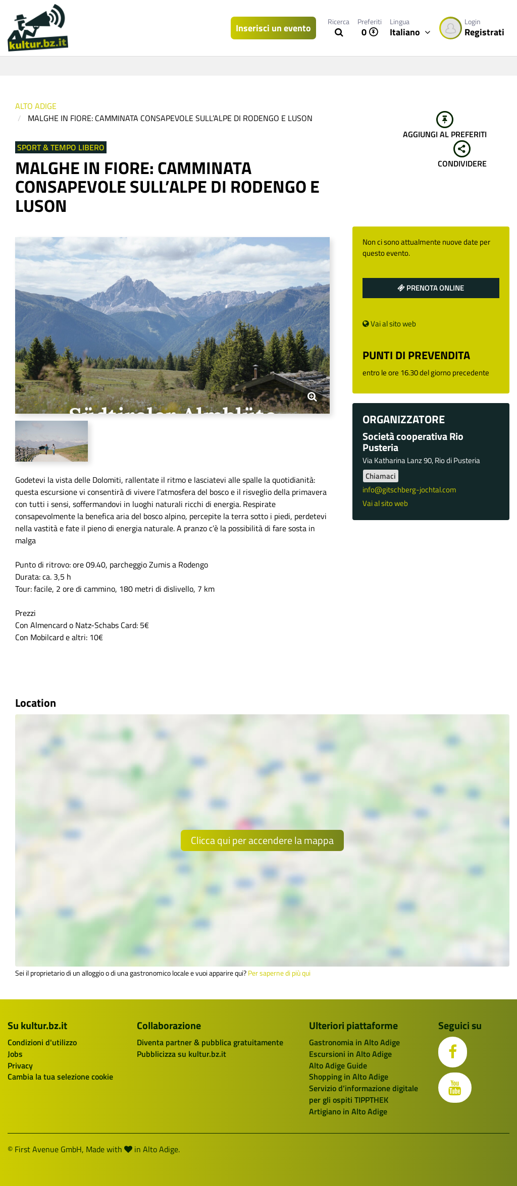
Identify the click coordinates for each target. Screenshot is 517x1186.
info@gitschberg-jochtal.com (409, 489)
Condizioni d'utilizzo (42, 1042)
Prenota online (430, 288)
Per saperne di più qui (279, 973)
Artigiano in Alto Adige (348, 1111)
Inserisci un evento (273, 28)
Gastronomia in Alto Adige (354, 1042)
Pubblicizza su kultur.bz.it (181, 1054)
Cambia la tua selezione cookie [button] (60, 1076)
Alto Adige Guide (338, 1065)
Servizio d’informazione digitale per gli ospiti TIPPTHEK (363, 1094)
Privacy (20, 1065)
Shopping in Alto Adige (348, 1076)
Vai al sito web (389, 323)
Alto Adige (36, 106)
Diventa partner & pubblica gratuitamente (210, 1042)
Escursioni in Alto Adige (350, 1054)
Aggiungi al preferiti (445, 125)
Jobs (15, 1054)
